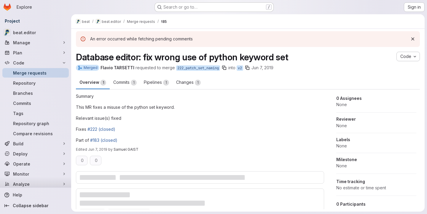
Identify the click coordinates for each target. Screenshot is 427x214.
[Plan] (35, 52)
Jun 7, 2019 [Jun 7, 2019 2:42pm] (97, 149)
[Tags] (35, 113)
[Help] (35, 195)
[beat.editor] (35, 32)
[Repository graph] (35, 123)
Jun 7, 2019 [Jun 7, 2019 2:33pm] (262, 67)
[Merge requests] (35, 73)
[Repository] (35, 83)
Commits (125, 83)
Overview (92, 83)
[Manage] (35, 42)
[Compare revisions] (35, 133)
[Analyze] (35, 184)
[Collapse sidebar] (35, 205)
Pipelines (156, 83)
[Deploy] (35, 153)
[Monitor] (35, 174)
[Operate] (35, 164)
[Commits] (35, 103)
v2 (240, 68)
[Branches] (35, 93)
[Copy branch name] (224, 67)
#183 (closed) (103, 140)
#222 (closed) (101, 129)
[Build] (35, 143)
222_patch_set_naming (198, 68)
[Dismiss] (412, 39)
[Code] (35, 62)
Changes (188, 83)
